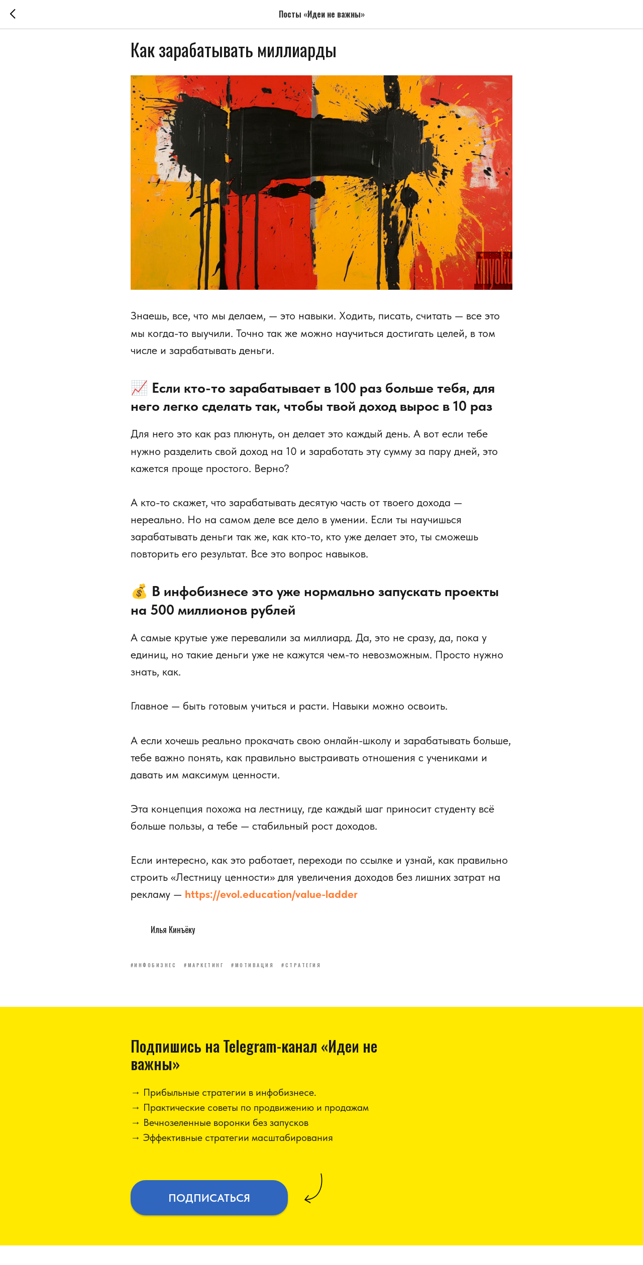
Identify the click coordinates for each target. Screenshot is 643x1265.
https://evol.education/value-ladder (271, 903)
